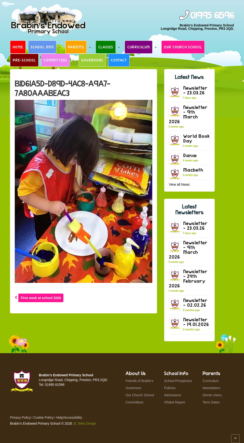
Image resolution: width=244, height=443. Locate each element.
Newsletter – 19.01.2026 (196, 322)
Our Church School (183, 47)
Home (18, 47)
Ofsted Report (174, 402)
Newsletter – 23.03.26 (195, 90)
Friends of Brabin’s (139, 381)
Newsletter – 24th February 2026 (188, 278)
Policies (170, 388)
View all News (179, 184)
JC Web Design (84, 423)
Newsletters (211, 388)
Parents (76, 47)
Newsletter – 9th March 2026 (188, 114)
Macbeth (193, 170)
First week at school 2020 (41, 298)
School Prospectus (178, 381)
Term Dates (211, 402)
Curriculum (138, 47)
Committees (55, 60)
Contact (119, 60)
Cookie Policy (43, 417)
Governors (92, 60)
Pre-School (24, 60)
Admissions (172, 395)
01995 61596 (212, 15)
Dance (190, 155)
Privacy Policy (20, 417)
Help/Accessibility (69, 417)
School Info (42, 47)
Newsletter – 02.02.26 (195, 302)
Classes (105, 47)
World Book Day (196, 138)
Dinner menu (212, 395)
